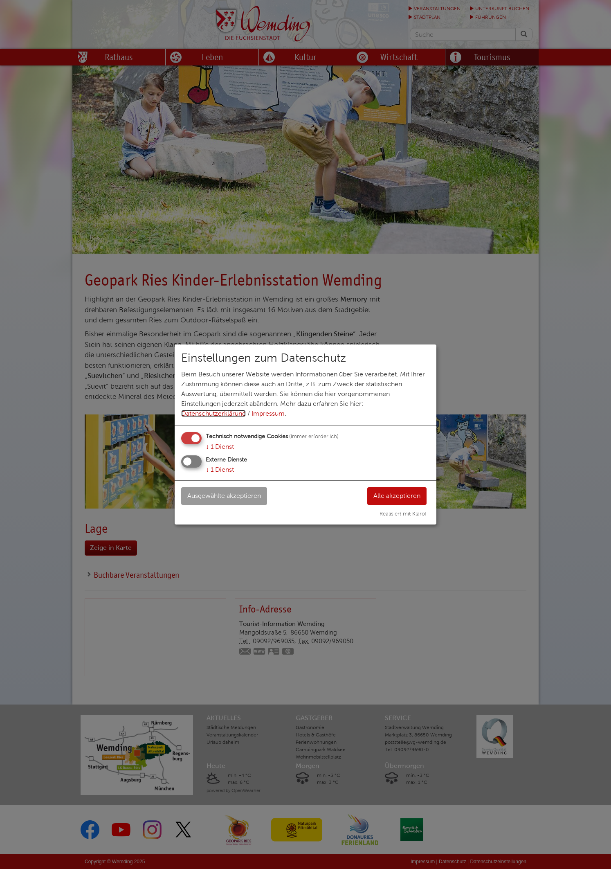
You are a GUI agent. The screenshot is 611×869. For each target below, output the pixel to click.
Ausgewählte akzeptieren (224, 495)
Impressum (268, 413)
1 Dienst (220, 446)
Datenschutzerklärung (213, 413)
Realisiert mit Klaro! (403, 514)
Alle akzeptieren (396, 495)
